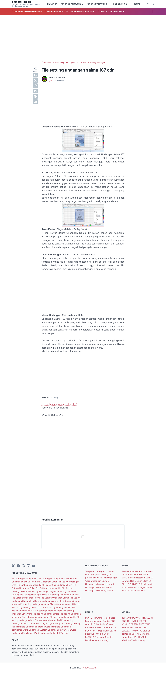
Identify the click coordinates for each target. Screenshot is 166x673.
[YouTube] (33, 566)
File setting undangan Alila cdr (65, 604)
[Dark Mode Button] (147, 3)
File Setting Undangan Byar (52, 578)
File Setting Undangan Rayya (26, 597)
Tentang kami (129, 634)
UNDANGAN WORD (97, 4)
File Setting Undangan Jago (41, 591)
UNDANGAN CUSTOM (72, 4)
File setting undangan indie (46, 613)
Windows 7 (127, 640)
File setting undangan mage (36, 617)
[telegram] (35, 91)
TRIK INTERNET (135, 621)
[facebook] (35, 75)
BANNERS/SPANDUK (138, 574)
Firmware (97, 617)
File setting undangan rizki (48, 620)
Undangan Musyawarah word (62, 630)
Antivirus (143, 571)
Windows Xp (139, 640)
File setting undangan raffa (63, 617)
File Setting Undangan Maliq (34, 594)
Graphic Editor (92, 624)
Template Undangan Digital (41, 623)
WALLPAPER (140, 637)
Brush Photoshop (137, 577)
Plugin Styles (109, 630)
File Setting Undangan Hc (48, 588)
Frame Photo (108, 617)
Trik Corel (141, 634)
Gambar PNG (109, 621)
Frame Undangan (94, 621)
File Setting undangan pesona (35, 604)
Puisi (87, 634)
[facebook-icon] (18, 566)
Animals (134, 571)
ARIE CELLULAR (21, 2)
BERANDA (52, 4)
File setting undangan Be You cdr (28, 607)
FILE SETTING (120, 4)
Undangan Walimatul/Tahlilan (54, 633)
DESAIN (137, 4)
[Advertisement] (83, 38)
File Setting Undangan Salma (55, 597)
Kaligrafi (104, 624)
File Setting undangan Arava (44, 601)
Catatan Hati (128, 581)
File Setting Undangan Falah (31, 585)
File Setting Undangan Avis (25, 578)
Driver (149, 587)
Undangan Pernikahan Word (26, 633)
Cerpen (139, 581)
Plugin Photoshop (94, 630)
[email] (35, 101)
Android (126, 571)
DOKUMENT (134, 584)
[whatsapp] (35, 85)
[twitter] (35, 80)
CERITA (149, 577)
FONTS (89, 617)
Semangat (100, 637)
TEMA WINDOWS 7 (131, 617)
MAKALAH (103, 627)
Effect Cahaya (129, 590)
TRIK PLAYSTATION (131, 627)
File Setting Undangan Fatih (59, 585)
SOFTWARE (96, 634)
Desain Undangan (137, 587)
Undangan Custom (38, 630)
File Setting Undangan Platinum (63, 594)
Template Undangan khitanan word (33, 626)
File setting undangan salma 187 (59, 404)
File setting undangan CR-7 (58, 607)
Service (95, 640)
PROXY (112, 627)
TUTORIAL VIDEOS (141, 630)
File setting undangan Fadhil (49, 610)
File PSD (140, 590)
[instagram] (28, 566)
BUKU (125, 577)
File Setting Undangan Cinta (43, 581)
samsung (103, 640)
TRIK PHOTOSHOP (143, 624)
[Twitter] (13, 566)
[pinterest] (35, 96)
